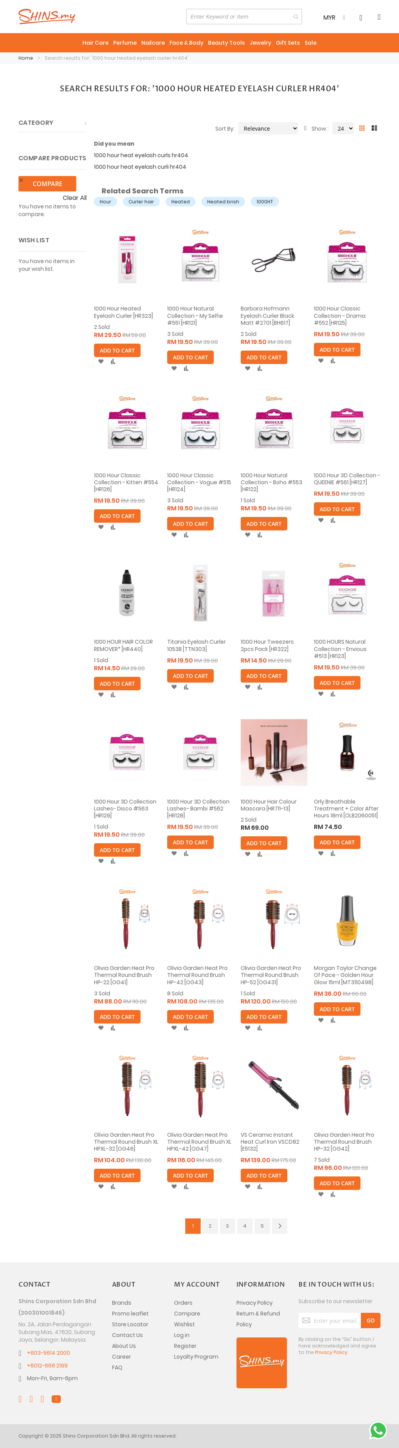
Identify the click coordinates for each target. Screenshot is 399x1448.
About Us (124, 1346)
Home (26, 58)
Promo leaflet (130, 1313)
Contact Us (127, 1335)
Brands (121, 1303)
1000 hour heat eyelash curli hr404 (140, 167)
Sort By (224, 129)
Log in (181, 1335)
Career (121, 1357)
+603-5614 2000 (48, 1353)
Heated (180, 201)
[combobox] (244, 16)
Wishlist (184, 1324)
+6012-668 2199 (47, 1365)
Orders (183, 1303)
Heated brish (223, 201)
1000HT (264, 201)
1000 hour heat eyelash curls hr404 (141, 155)
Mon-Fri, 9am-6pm (52, 1378)
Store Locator (130, 1324)
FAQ (117, 1367)
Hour (105, 201)
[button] (100, 361)
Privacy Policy (254, 1303)
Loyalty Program (196, 1357)
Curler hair (141, 201)
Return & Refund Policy (258, 1319)
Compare (187, 1313)
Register (185, 1346)
